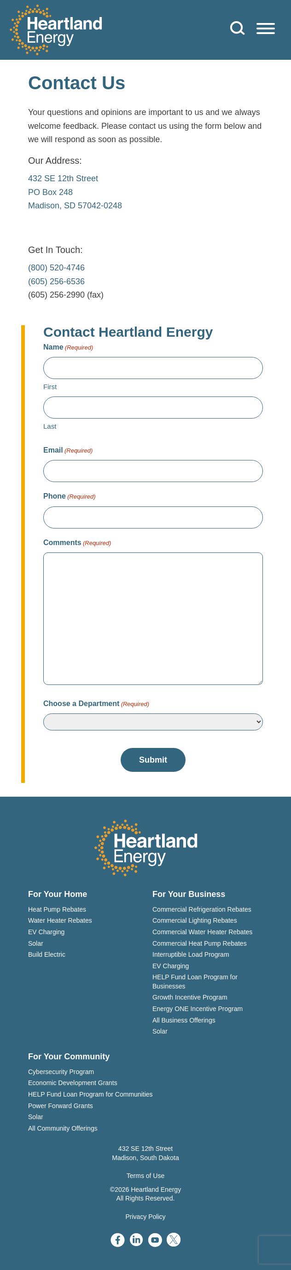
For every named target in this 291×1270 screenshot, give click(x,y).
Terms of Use (145, 1175)
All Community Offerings (63, 1128)
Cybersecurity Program (61, 1071)
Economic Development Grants (72, 1082)
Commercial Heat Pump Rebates (199, 943)
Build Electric (46, 954)
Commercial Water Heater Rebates (202, 932)
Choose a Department (96, 704)
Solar (35, 943)
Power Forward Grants (60, 1105)
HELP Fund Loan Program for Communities (90, 1094)
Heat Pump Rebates (57, 909)
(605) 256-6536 (56, 281)
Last (49, 426)
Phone (69, 496)
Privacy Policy (145, 1216)
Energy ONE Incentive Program (197, 1008)
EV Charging (46, 932)
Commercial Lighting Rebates (194, 920)
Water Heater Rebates (60, 920)
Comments (77, 543)
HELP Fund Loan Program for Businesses (195, 981)
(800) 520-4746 (56, 267)
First (50, 387)
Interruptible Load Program (190, 954)
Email (68, 450)
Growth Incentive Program (189, 997)
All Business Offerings (183, 1020)
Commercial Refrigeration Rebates (201, 909)
